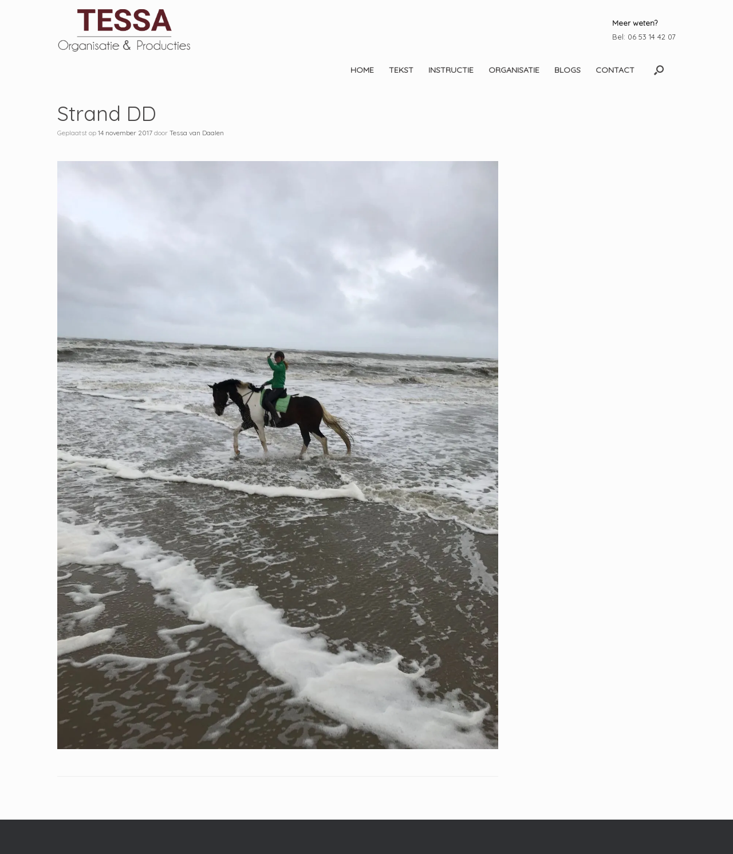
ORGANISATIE (513, 70)
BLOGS (567, 70)
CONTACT (615, 70)
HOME (362, 70)
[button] (659, 70)
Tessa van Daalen (197, 132)
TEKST (401, 70)
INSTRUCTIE (451, 70)
